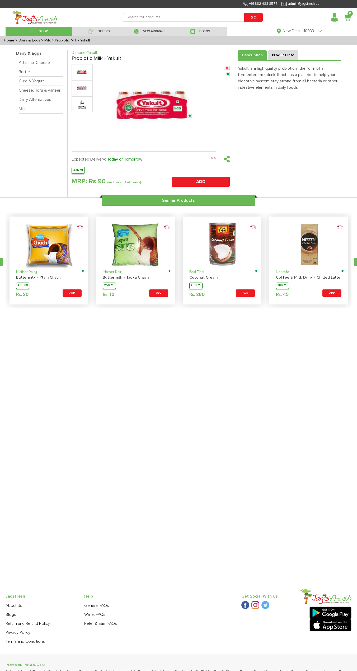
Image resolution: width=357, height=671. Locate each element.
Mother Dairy (26, 272)
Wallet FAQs (94, 614)
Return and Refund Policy (28, 623)
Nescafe (282, 272)
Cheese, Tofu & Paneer (39, 90)
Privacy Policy (18, 632)
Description (252, 55)
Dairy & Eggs (29, 53)
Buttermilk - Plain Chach (38, 278)
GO (254, 18)
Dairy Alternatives (35, 99)
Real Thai (196, 272)
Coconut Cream (203, 278)
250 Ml (109, 285)
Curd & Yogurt (31, 81)
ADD (200, 182)
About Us (14, 605)
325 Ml (78, 169)
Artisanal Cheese (34, 62)
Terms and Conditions (25, 641)
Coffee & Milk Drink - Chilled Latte (308, 278)
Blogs (11, 614)
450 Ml (22, 285)
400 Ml (195, 285)
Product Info (283, 55)
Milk (22, 109)
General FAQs (96, 605)
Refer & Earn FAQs (100, 623)
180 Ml (283, 285)
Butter (24, 72)
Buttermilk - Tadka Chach (126, 278)
